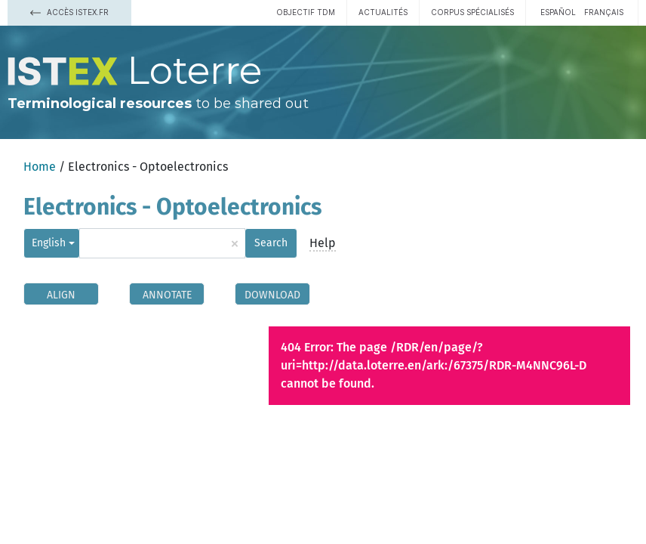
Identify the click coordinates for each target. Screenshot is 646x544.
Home (39, 166)
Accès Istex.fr (69, 12)
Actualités (383, 12)
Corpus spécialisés (472, 12)
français (603, 12)
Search (271, 242)
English (49, 242)
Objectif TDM (305, 12)
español (558, 12)
